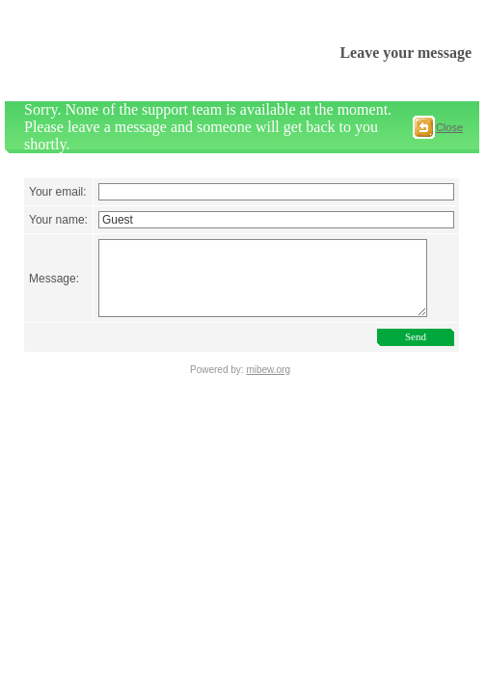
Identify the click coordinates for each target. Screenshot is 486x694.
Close (449, 127)
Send (418, 370)
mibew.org (268, 403)
